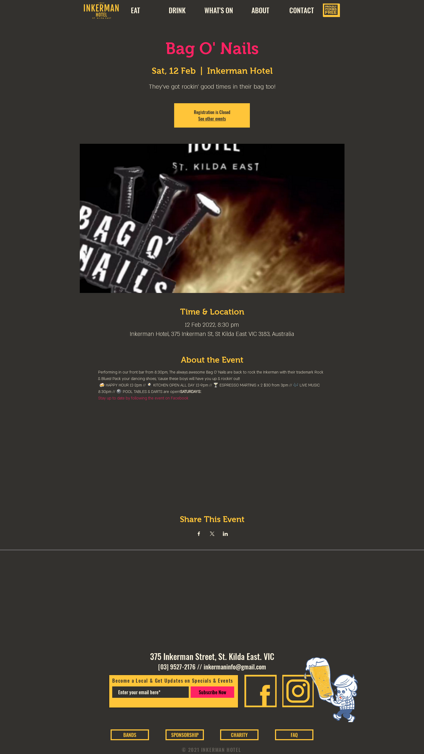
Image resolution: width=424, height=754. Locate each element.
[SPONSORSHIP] (184, 734)
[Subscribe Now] (212, 692)
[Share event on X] (212, 534)
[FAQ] (294, 734)
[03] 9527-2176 (177, 666)
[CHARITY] (239, 734)
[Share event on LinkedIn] (225, 534)
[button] (260, 10)
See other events (212, 118)
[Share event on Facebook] (198, 534)
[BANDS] (130, 734)
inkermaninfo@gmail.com (235, 666)
